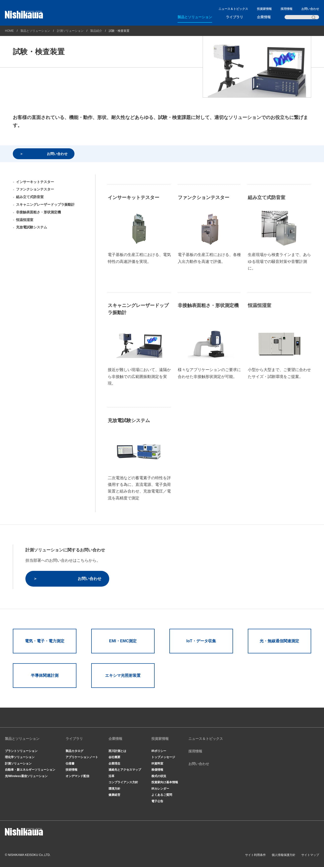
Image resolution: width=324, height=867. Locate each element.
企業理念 (114, 763)
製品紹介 (96, 31)
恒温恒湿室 (24, 220)
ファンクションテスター (35, 189)
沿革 (111, 776)
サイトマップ (310, 855)
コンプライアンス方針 (123, 782)
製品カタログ (74, 751)
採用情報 (286, 9)
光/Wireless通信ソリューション (26, 776)
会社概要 (114, 757)
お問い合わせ (310, 9)
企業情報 (264, 17)
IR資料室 (157, 763)
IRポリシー (158, 751)
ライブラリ (234, 17)
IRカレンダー (160, 788)
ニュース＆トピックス (233, 9)
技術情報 (71, 769)
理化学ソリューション (20, 757)
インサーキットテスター (35, 182)
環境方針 (114, 788)
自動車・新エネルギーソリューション (30, 769)
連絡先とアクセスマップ (124, 769)
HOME (9, 31)
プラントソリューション (21, 751)
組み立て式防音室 (30, 197)
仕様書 (70, 763)
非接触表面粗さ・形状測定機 (38, 212)
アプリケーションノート (82, 757)
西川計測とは (117, 751)
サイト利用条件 (255, 855)
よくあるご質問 (161, 795)
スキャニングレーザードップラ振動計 (45, 204)
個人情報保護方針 (283, 855)
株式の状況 (158, 776)
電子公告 (157, 801)
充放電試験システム (31, 227)
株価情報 (157, 769)
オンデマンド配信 (77, 776)
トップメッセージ (163, 757)
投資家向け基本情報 (164, 782)
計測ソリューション (70, 31)
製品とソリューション (195, 17)
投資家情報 (264, 9)
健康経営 (114, 795)
